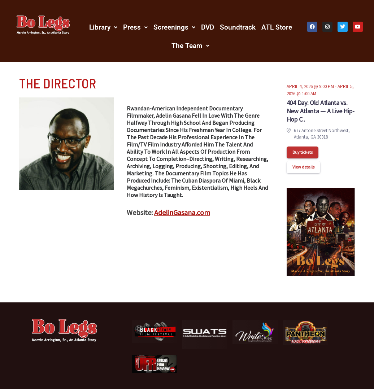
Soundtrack (238, 27)
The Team (190, 45)
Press (135, 27)
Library (103, 27)
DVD (207, 27)
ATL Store (276, 27)
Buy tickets (302, 152)
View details (303, 167)
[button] (103, 27)
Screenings (174, 27)
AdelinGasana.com (182, 212)
